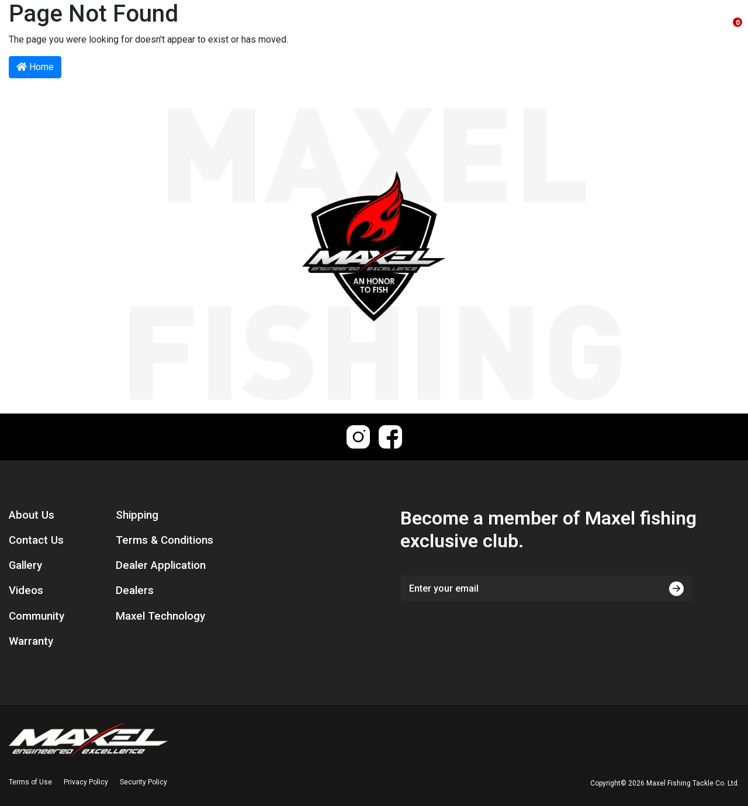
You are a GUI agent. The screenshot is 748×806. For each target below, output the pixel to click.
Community (36, 616)
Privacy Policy (86, 782)
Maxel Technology (160, 616)
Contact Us (36, 540)
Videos (26, 590)
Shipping (137, 515)
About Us (31, 515)
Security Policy (143, 782)
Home (35, 66)
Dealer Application (161, 565)
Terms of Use (30, 782)
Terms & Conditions (164, 540)
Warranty (31, 641)
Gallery (25, 565)
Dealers (135, 590)
